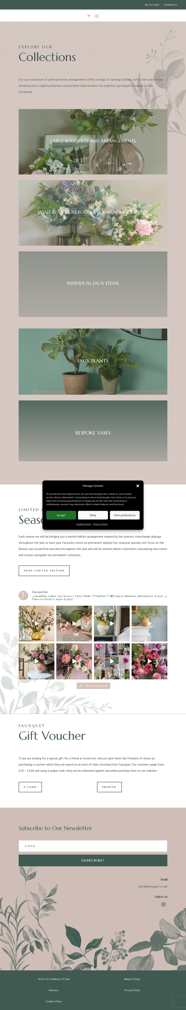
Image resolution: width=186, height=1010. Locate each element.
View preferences (125, 515)
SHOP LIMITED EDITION (44, 570)
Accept (61, 515)
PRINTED (109, 787)
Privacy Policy (100, 524)
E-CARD (30, 787)
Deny (93, 515)
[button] (138, 486)
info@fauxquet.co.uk (152, 886)
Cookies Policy (83, 524)
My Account (152, 4)
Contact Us (170, 4)
